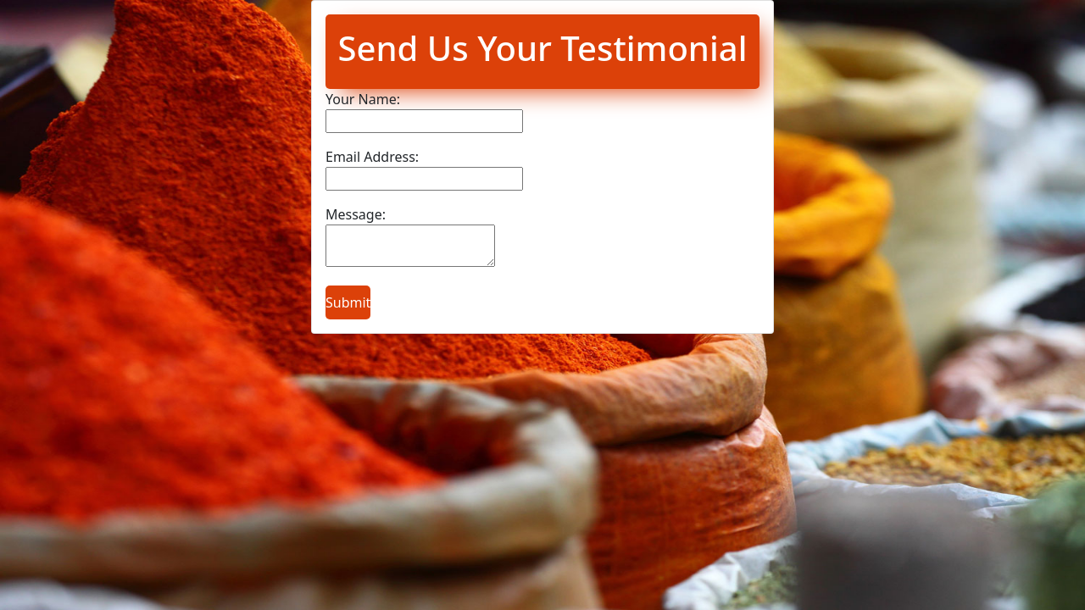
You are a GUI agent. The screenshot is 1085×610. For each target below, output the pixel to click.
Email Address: (372, 156)
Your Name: (363, 99)
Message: (356, 214)
